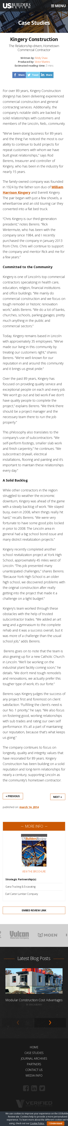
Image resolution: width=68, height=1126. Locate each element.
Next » (57, 797)
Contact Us (34, 1070)
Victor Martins (42, 61)
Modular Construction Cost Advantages (34, 1000)
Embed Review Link (34, 910)
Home (34, 1047)
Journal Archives (34, 1059)
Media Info (34, 1075)
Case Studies (33, 1053)
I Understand (55, 1123)
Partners (34, 1064)
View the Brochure (34, 871)
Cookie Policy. (37, 1123)
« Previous (13, 796)
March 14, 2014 (29, 807)
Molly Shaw (41, 58)
